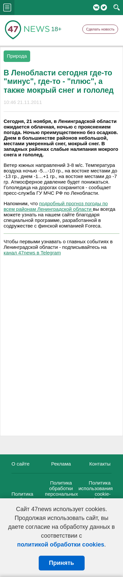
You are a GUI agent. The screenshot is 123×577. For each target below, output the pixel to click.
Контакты (100, 464)
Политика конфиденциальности (36, 496)
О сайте (20, 464)
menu (7, 7)
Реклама (61, 464)
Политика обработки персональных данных (61, 491)
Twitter (104, 7)
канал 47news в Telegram (32, 252)
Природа (17, 56)
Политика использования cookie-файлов (95, 491)
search (116, 7)
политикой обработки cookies (60, 544)
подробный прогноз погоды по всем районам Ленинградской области (56, 206)
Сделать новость (100, 29)
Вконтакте (96, 7)
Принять (61, 563)
